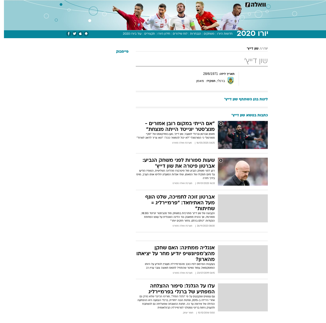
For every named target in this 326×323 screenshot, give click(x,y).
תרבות (209, 4)
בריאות (160, 4)
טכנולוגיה (131, 4)
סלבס (196, 4)
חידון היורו (160, 34)
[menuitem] (234, 4)
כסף (184, 4)
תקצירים (145, 34)
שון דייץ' (248, 48)
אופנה (115, 4)
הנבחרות (191, 34)
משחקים (205, 34)
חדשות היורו (220, 34)
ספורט (222, 4)
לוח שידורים (176, 34)
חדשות (236, 4)
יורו (261, 48)
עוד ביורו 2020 (128, 34)
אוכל (173, 4)
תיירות (146, 4)
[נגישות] (5, 4)
